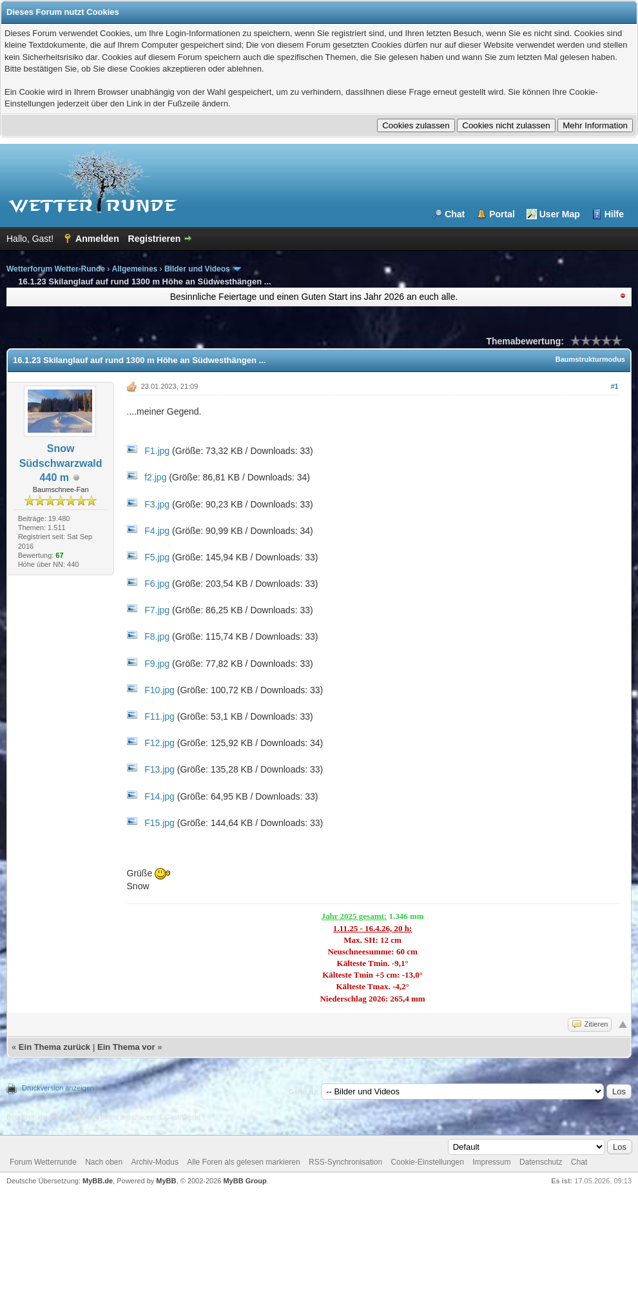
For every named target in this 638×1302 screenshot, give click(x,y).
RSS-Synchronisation (345, 1162)
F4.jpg (156, 531)
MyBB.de (97, 1181)
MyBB (166, 1181)
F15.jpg (159, 823)
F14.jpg (159, 796)
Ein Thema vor (126, 1047)
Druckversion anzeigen (58, 1088)
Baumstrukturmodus (590, 359)
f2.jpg (155, 477)
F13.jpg (159, 769)
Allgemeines (135, 268)
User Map (559, 214)
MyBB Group (244, 1181)
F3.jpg (156, 504)
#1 (614, 386)
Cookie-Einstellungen (427, 1162)
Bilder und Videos (197, 268)
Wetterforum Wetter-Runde (55, 268)
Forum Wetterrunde (43, 1162)
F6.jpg (156, 583)
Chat (455, 214)
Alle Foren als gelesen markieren (243, 1162)
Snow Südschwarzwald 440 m (60, 463)
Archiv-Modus (155, 1162)
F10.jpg (159, 690)
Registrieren (154, 238)
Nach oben (103, 1162)
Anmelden (97, 238)
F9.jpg (156, 663)
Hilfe (614, 214)
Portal (502, 214)
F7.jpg (156, 610)
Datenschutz (541, 1162)
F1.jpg (156, 451)
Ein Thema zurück (54, 1047)
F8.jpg (156, 636)
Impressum (491, 1162)
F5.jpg (156, 557)
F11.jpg (159, 716)
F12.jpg (159, 743)
